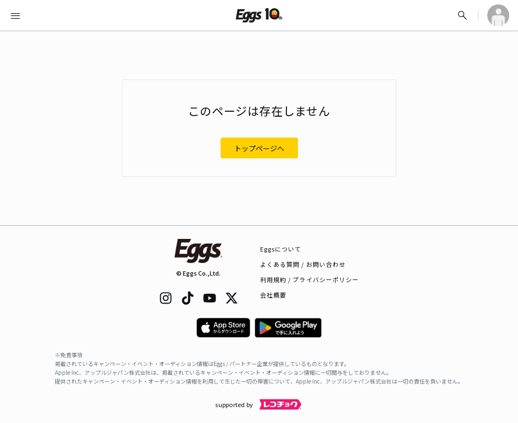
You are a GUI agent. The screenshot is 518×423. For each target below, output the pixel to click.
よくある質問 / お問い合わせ (303, 264)
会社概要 (273, 294)
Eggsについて (281, 248)
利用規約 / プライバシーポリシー (309, 279)
